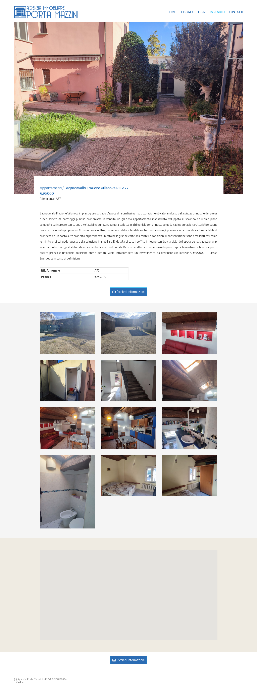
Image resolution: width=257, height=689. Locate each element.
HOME (172, 12)
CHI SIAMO (186, 12)
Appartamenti (51, 187)
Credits (19, 682)
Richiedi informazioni (128, 292)
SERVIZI (201, 12)
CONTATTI (236, 12)
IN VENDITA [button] (217, 12)
